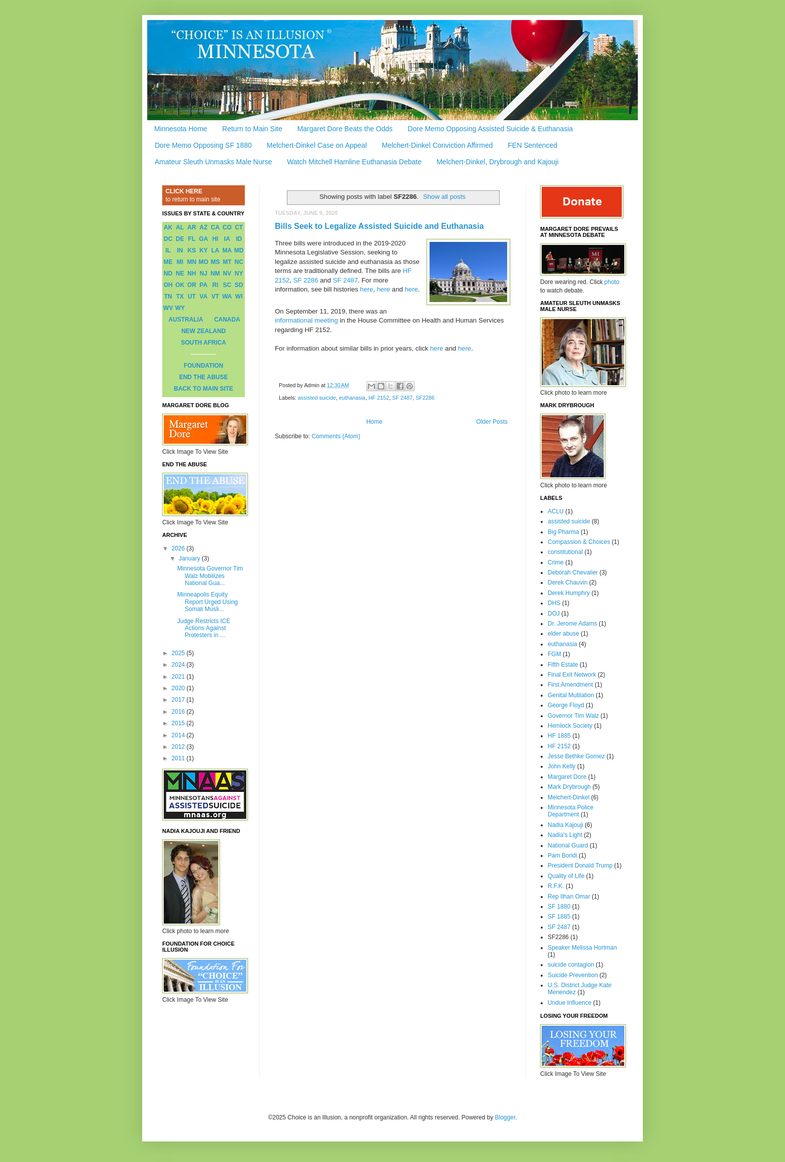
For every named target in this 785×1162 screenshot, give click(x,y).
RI (215, 284)
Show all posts (444, 196)
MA (227, 250)
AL (180, 227)
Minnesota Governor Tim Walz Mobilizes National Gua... (210, 576)
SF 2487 (345, 280)
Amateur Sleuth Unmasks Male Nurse (213, 162)
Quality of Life (566, 876)
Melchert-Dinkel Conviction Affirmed (437, 145)
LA (215, 250)
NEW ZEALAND (203, 331)
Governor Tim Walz (573, 715)
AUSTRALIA (185, 319)
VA (204, 296)
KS (192, 250)
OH (168, 284)
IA (227, 238)
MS (215, 261)
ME (168, 261)
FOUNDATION (203, 365)
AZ (203, 227)
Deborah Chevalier (573, 572)
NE (180, 273)
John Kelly (561, 766)
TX (180, 296)
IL (168, 250)
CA (215, 227)
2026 (179, 548)
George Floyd (566, 705)
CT (239, 227)
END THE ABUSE (203, 377)
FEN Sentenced (532, 145)
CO (227, 227)
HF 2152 (378, 398)
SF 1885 (559, 916)
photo (611, 281)
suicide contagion (571, 964)
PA (204, 284)
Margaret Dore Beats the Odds (345, 129)
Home (374, 421)
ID (239, 238)
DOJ (554, 613)
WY (180, 308)
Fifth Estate (563, 664)
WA (227, 296)
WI (239, 296)
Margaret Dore (567, 776)
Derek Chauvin (567, 582)
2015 (179, 723)
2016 (179, 711)
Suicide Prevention (573, 975)
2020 (179, 688)
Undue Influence (569, 1002)
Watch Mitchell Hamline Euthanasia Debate (354, 162)
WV (168, 308)
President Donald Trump (580, 865)
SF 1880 (559, 906)
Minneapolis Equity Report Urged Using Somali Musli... (207, 602)
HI (215, 238)
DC (168, 238)
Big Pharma (563, 531)
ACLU (556, 511)
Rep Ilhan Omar (569, 896)
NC (239, 261)
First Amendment (570, 684)
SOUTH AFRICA (203, 342)
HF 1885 (559, 735)
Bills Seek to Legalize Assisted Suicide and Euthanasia (379, 226)
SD (239, 284)
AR (191, 227)
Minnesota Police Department (570, 811)
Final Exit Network (572, 674)
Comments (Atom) (335, 436)
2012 (179, 746)
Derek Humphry (569, 593)
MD (239, 250)
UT (192, 296)
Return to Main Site (252, 129)
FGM (554, 654)
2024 (179, 664)
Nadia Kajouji (565, 824)
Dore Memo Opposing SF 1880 (203, 145)
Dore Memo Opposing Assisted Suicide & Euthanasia (490, 129)
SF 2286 (305, 280)
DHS (554, 603)
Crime (556, 562)
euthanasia (352, 398)
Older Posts (492, 421)
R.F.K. (556, 886)
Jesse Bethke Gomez (576, 756)
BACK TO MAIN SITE (203, 388)
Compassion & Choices (579, 541)
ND (168, 273)
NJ (203, 273)
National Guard (568, 845)
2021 (179, 676)
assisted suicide (317, 398)
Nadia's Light (565, 834)
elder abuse (563, 633)
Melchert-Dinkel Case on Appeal (317, 145)
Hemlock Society (570, 725)
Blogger (505, 1117)
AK (168, 227)
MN (192, 261)
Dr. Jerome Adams (572, 623)
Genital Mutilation (571, 695)
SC (227, 284)
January (190, 558)
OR (191, 284)
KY (203, 250)
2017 (179, 699)
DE (180, 238)
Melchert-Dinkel (568, 797)
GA (203, 238)
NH (191, 273)
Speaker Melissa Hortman (582, 947)
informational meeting (306, 320)
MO (203, 261)
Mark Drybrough (569, 786)
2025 (179, 653)
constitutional (565, 551)
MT (227, 261)
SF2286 (425, 398)
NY (239, 273)
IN (180, 250)
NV (227, 273)
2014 (179, 735)
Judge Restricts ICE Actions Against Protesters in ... (203, 628)
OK (179, 284)
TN (168, 296)
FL (192, 238)
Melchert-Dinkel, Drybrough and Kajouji (498, 162)
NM (215, 273)
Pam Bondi (562, 855)
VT (215, 296)
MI (180, 261)
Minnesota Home (180, 129)
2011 (179, 758)
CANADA (227, 319)
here (366, 289)
